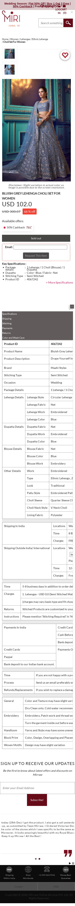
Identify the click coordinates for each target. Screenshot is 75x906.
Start (70, 863)
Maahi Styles (58, 367)
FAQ (56, 886)
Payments (7, 328)
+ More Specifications (59, 282)
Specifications (9, 313)
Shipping (6, 318)
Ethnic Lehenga (60, 478)
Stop (73, 863)
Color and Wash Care (13, 337)
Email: (9, 247)
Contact (18, 886)
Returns (6, 332)
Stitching (6, 323)
